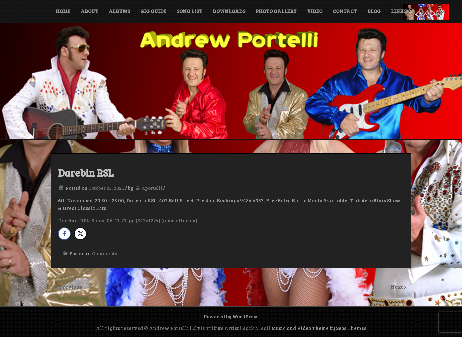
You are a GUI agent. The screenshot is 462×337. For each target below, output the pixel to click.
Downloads (229, 11)
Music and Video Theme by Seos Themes (318, 328)
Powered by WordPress (231, 316)
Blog (374, 11)
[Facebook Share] (64, 233)
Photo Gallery (276, 11)
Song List (189, 11)
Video (314, 11)
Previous (70, 286)
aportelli (152, 188)
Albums (119, 11)
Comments (104, 253)
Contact (345, 11)
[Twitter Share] (80, 233)
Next (397, 286)
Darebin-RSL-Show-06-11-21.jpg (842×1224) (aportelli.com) (127, 220)
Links (398, 11)
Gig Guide (153, 11)
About (89, 11)
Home (63, 11)
